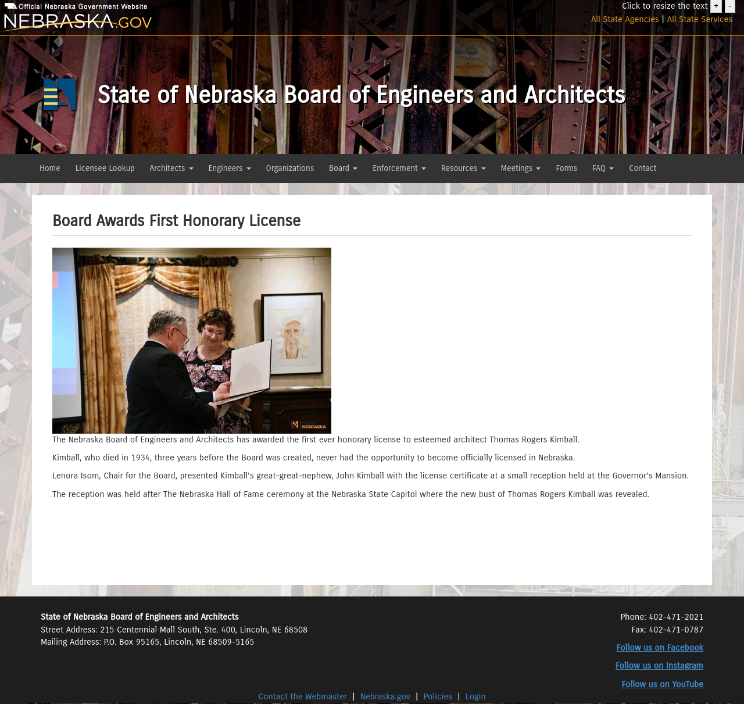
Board (343, 168)
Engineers (230, 168)
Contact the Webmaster (303, 696)
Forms (566, 168)
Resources (463, 168)
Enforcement (399, 168)
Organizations (290, 168)
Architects (172, 168)
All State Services (700, 19)
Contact (642, 168)
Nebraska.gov (385, 696)
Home (50, 168)
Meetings (521, 168)
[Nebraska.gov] (124, 23)
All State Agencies (625, 19)
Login (476, 696)
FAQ (603, 168)
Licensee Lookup (105, 168)
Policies (438, 696)
